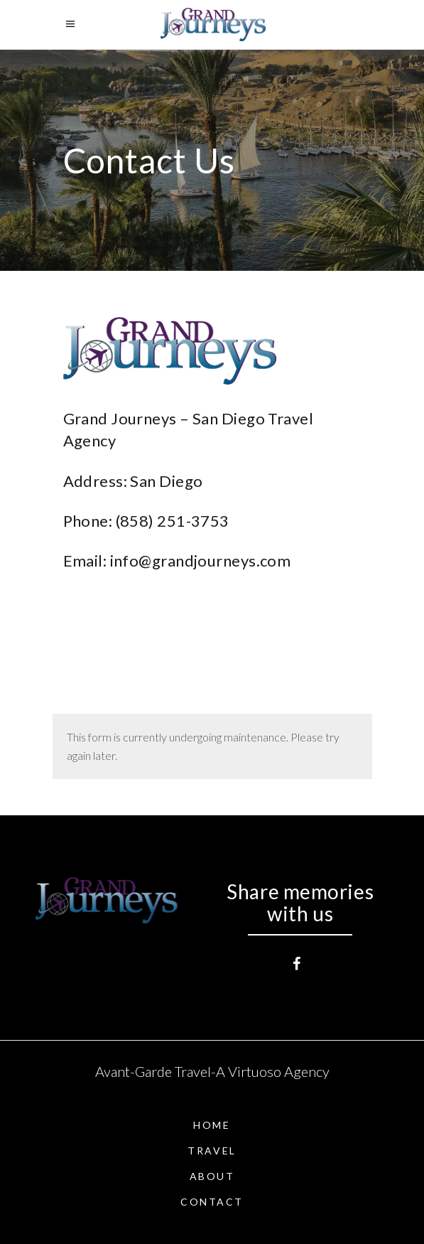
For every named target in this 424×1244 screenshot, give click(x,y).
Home (211, 1125)
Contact (212, 1202)
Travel (212, 1150)
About (212, 1176)
